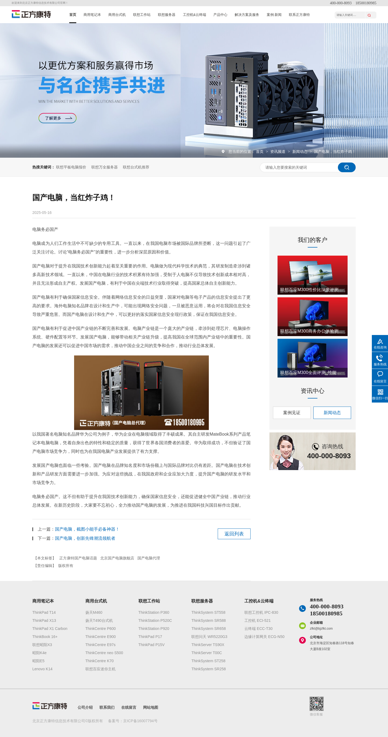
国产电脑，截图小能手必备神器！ (87, 529)
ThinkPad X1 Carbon (49, 628)
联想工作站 (142, 15)
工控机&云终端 (194, 15)
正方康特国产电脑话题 (78, 558)
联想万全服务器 (104, 167)
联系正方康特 (299, 15)
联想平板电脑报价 (71, 167)
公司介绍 (85, 707)
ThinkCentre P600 (100, 628)
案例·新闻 (274, 15)
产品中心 (220, 15)
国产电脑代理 (148, 558)
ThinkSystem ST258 (208, 661)
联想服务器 (166, 15)
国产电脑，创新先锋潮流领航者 (85, 538)
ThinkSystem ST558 (208, 612)
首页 (72, 15)
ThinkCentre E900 (100, 636)
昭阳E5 (38, 661)
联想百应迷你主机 (100, 669)
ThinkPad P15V (151, 645)
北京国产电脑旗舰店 (117, 558)
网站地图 (150, 707)
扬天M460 (93, 612)
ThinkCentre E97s (100, 645)
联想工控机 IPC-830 (261, 612)
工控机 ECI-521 (257, 620)
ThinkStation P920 (153, 628)
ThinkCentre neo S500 (104, 653)
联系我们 (107, 707)
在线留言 (128, 707)
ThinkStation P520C (155, 620)
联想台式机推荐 (136, 167)
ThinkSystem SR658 (208, 628)
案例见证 (291, 412)
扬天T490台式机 (99, 620)
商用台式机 (117, 15)
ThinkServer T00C (206, 653)
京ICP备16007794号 (140, 721)
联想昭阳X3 (42, 645)
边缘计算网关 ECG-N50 (264, 636)
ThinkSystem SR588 (208, 620)
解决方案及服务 (247, 15)
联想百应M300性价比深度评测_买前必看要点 (312, 289)
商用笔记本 (92, 15)
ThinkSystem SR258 (208, 669)
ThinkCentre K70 (99, 661)
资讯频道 (278, 151)
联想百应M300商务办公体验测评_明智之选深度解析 (312, 331)
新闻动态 (300, 151)
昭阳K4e (39, 653)
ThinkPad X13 (44, 620)
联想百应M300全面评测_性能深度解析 (312, 372)
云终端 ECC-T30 (258, 628)
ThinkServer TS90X (207, 645)
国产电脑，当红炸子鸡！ (335, 151)
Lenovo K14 (42, 669)
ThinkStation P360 (153, 612)
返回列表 (234, 534)
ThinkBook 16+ (45, 636)
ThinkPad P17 (150, 636)
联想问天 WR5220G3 (209, 636)
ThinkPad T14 (44, 612)
